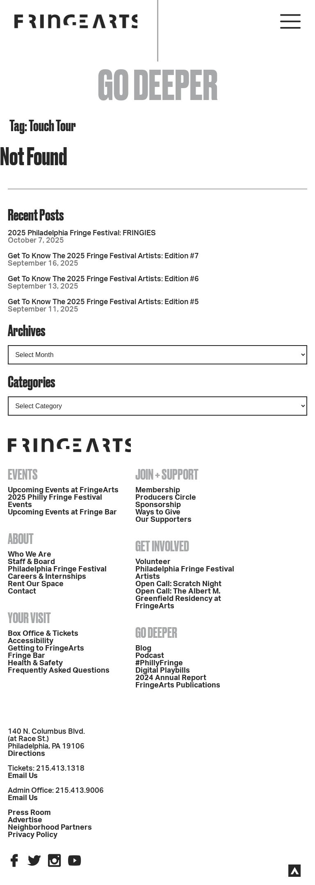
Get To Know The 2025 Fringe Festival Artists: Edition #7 (103, 256)
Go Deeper (156, 632)
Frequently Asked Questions (59, 670)
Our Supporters (163, 519)
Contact (22, 591)
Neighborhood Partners (50, 827)
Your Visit (29, 618)
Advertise (25, 820)
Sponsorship (158, 505)
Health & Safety (35, 663)
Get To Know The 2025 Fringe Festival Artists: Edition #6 (103, 279)
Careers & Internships (47, 576)
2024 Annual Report (170, 678)
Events (23, 474)
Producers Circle (165, 497)
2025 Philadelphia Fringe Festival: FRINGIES (82, 233)
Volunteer (153, 562)
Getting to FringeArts (46, 648)
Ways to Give (157, 512)
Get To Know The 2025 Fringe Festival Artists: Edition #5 (103, 302)
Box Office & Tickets (43, 633)
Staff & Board (31, 562)
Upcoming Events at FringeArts (63, 490)
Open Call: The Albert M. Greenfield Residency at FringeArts (178, 599)
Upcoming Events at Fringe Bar (62, 512)
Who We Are (29, 554)
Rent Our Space (36, 584)
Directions (26, 754)
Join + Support (167, 474)
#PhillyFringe (159, 663)
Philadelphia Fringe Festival (57, 569)
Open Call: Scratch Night (178, 584)
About (21, 538)
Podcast (149, 656)
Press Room (29, 813)
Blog (143, 648)
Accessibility (30, 641)
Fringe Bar (26, 656)
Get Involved (162, 546)
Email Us (23, 776)
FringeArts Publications (177, 685)
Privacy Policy (32, 835)
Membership (157, 490)
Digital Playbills (162, 670)
